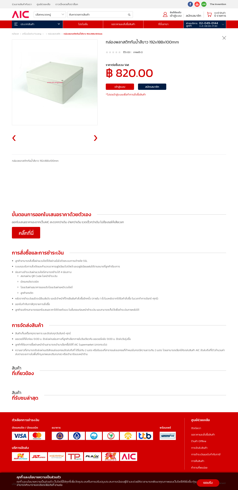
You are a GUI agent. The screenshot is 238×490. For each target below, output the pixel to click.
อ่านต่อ (58, 485)
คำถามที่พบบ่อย (199, 467)
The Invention (218, 4)
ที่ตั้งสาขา (163, 24)
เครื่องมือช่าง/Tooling (31, 33)
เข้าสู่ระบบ (176, 15)
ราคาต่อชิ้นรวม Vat (117, 65)
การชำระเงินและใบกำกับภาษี (205, 454)
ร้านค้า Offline (198, 441)
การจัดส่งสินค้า (199, 447)
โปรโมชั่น (83, 24)
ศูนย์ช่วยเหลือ (43, 4)
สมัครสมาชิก (193, 15)
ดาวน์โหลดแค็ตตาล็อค (66, 4)
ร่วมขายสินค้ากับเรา (22, 4)
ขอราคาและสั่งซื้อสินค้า (123, 24)
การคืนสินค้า (197, 460)
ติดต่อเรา (196, 428)
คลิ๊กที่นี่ (26, 233)
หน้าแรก (15, 33)
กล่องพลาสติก (54, 33)
